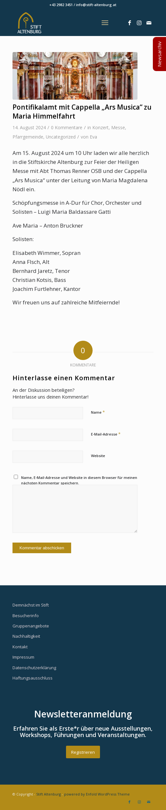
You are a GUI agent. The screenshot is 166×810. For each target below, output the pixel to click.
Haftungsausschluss (32, 678)
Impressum (23, 657)
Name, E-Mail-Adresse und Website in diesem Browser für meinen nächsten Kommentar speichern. (79, 480)
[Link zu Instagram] (139, 23)
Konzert (100, 127)
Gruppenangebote (30, 626)
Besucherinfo (25, 615)
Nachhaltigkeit (26, 636)
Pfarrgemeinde (27, 137)
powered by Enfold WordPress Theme (97, 794)
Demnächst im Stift (30, 605)
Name (98, 412)
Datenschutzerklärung (34, 667)
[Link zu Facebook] (129, 23)
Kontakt (20, 647)
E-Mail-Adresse (105, 434)
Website (98, 455)
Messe (118, 127)
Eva (93, 137)
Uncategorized (61, 137)
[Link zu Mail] (149, 23)
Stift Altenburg (48, 794)
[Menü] (105, 23)
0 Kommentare (66, 127)
